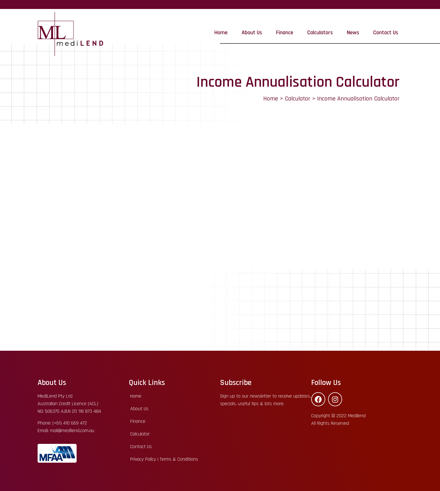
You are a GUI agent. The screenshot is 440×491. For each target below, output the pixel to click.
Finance (284, 32)
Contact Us (385, 32)
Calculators (320, 32)
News (353, 32)
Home (221, 32)
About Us (252, 32)
